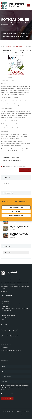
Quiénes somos (5, 301)
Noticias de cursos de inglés (8, 315)
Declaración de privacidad (20, 218)
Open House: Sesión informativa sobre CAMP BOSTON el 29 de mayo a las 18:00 (19, 234)
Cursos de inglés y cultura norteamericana (12, 304)
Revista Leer (8, 166)
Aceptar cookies (16, 207)
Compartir (25, 169)
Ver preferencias (16, 215)
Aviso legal (6, 414)
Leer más (4, 291)
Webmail (4, 319)
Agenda (4, 313)
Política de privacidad (24, 414)
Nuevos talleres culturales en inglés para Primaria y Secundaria (19, 227)
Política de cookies (10, 218)
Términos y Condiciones (17, 416)
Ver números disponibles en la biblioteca (11, 160)
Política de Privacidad (15, 393)
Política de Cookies (14, 414)
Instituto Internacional (19, 46)
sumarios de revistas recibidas (18, 166)
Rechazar (16, 211)
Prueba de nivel (5, 306)
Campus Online (5, 317)
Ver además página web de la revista (10, 157)
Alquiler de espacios (6, 310)
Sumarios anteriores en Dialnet (8, 154)
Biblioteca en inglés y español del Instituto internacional (15, 308)
